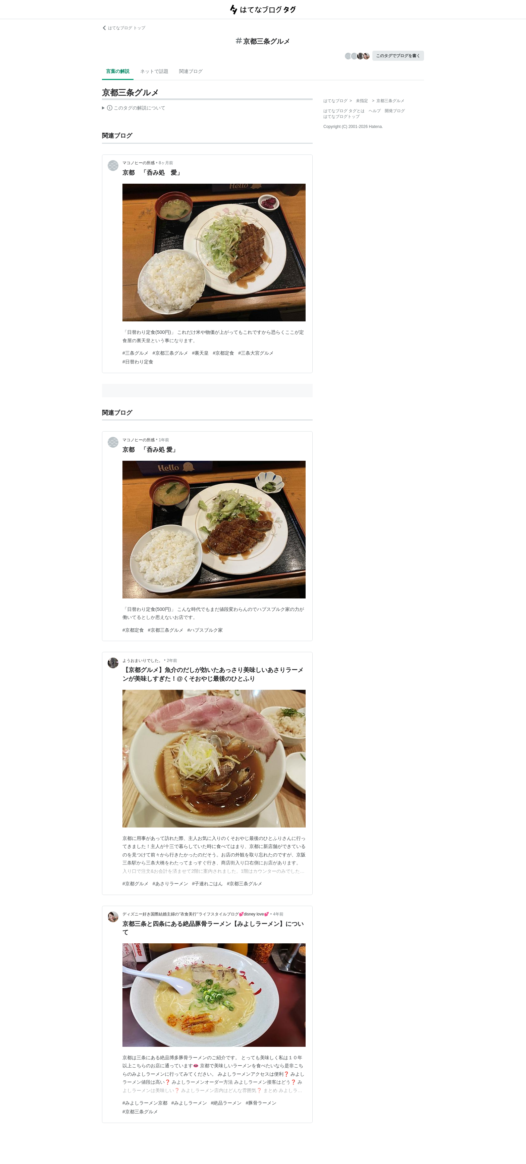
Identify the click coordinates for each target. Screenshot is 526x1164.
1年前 (164, 440)
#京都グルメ (135, 883)
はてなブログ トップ (123, 28)
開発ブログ (395, 110)
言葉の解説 (117, 71)
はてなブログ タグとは (344, 110)
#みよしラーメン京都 (144, 1103)
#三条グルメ (135, 353)
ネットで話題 (154, 71)
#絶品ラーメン (226, 1103)
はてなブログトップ (341, 116)
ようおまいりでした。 (142, 660)
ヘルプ (375, 110)
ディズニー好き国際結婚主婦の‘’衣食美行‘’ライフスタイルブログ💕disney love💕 (195, 914)
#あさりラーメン (170, 883)
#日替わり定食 (137, 361)
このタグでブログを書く (398, 55)
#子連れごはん (207, 883)
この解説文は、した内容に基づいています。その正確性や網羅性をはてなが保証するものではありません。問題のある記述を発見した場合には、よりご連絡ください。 (133, 109)
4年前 (278, 914)
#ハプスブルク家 (205, 630)
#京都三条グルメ (170, 353)
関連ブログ (191, 71)
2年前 (172, 660)
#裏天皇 (200, 353)
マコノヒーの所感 (138, 163)
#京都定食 (223, 353)
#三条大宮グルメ (256, 353)
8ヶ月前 (166, 163)
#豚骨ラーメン (261, 1103)
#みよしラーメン (189, 1103)
